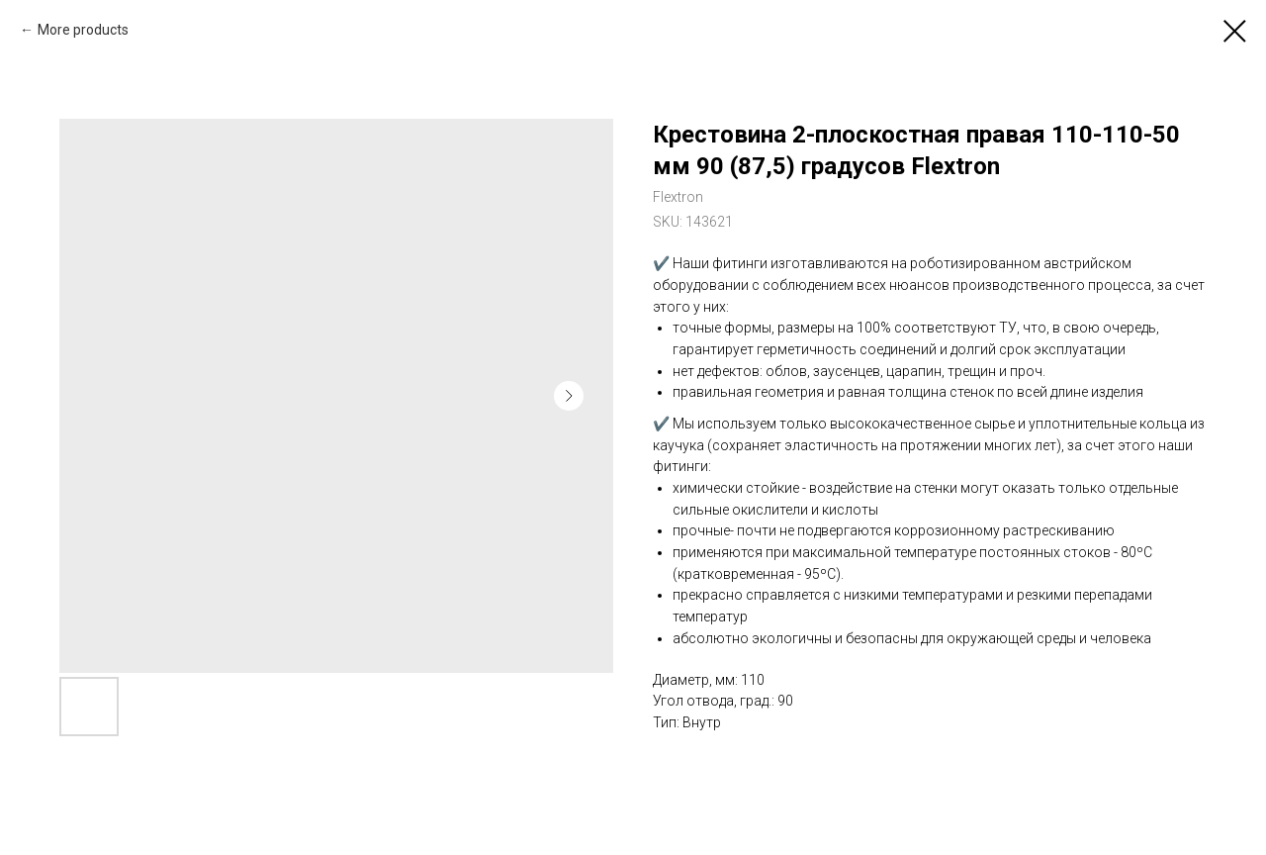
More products (83, 30)
